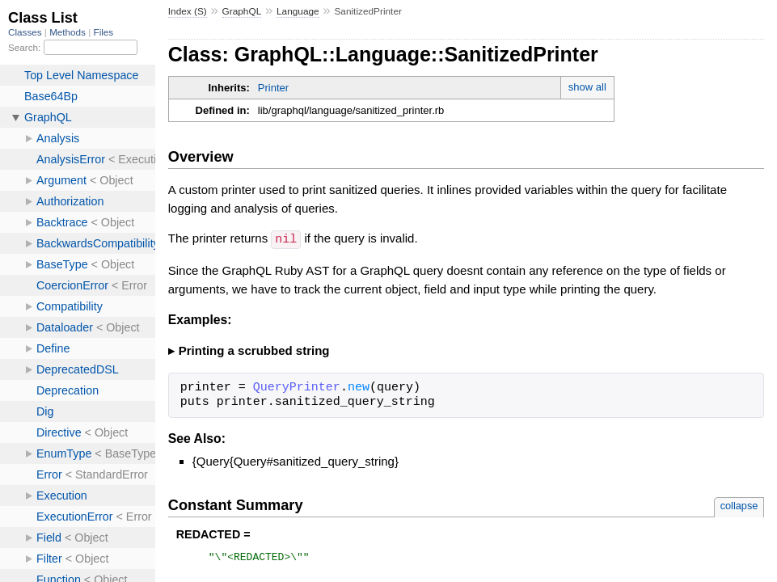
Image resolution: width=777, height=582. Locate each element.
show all (587, 87)
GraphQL (242, 11)
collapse (739, 505)
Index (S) (187, 11)
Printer (273, 88)
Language (298, 11)
